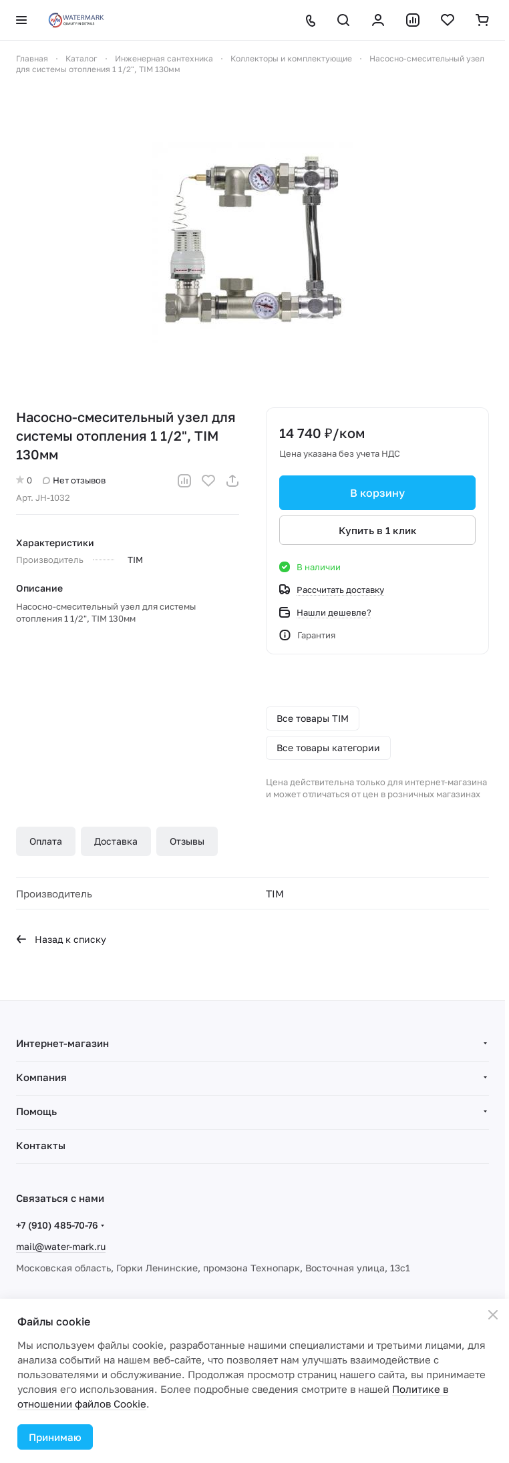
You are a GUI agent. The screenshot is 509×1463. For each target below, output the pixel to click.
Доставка (116, 841)
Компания (41, 1077)
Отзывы (187, 841)
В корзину (377, 492)
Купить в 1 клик (378, 530)
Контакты (40, 1145)
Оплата (45, 841)
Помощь (36, 1111)
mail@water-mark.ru (61, 1246)
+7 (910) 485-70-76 (57, 1225)
